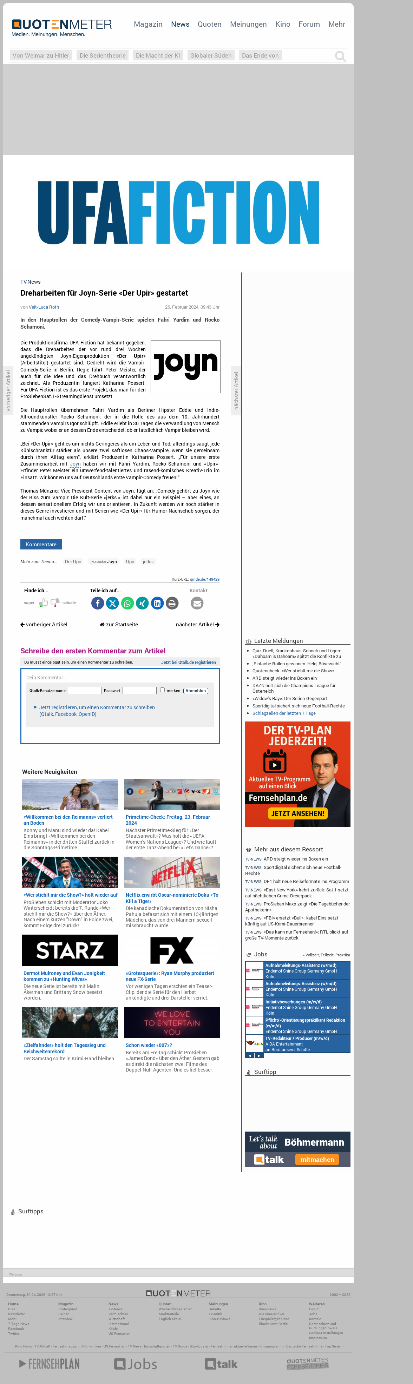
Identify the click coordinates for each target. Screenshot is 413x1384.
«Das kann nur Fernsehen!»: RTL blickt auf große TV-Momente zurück (296, 935)
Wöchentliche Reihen (175, 1309)
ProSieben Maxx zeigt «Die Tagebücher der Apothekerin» (297, 906)
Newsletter (16, 1314)
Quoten (210, 24)
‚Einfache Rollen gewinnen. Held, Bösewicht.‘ (297, 663)
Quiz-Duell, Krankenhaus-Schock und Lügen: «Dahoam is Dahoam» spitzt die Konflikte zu (297, 653)
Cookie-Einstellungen (326, 1333)
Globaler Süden (211, 55)
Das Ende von (260, 55)
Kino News (23, 1346)
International (119, 1324)
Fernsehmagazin (66, 1346)
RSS (11, 1309)
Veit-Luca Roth (44, 307)
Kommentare (41, 544)
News (180, 24)
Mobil (13, 1319)
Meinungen (248, 24)
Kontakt (315, 1319)
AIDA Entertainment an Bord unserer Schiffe (287, 1043)
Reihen (64, 1314)
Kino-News (267, 1309)
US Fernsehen (114, 1346)
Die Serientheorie (103, 55)
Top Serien (333, 1346)
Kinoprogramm (272, 1346)
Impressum (318, 1338)
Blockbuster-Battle (273, 1324)
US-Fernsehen (120, 1333)
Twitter (13, 1333)
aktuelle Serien (245, 1346)
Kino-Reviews (219, 1319)
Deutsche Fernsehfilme (304, 1346)
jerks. (148, 561)
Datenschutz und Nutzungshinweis (323, 1326)
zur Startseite (119, 624)
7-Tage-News (18, 1324)
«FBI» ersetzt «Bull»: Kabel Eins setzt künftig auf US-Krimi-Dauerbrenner (292, 921)
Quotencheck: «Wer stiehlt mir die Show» (293, 670)
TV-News (116, 1309)
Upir (130, 561)
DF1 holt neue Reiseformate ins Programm (297, 881)
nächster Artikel (197, 624)
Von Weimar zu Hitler (41, 55)
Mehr (336, 24)
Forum (309, 24)
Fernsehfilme (221, 1346)
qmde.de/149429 (204, 579)
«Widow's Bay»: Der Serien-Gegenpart (290, 698)
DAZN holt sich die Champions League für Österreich (294, 688)
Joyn (75, 464)
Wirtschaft (117, 1319)
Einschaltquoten (157, 1346)
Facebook (16, 1328)
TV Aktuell (42, 1346)
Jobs (313, 1314)
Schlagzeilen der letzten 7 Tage (284, 713)
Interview (65, 1319)
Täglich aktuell (171, 1319)
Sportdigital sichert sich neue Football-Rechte (299, 706)
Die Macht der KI (158, 55)
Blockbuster (199, 1346)
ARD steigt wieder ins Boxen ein (285, 678)
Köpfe (113, 1328)
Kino (282, 24)
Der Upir (73, 561)
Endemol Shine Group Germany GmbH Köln (291, 970)
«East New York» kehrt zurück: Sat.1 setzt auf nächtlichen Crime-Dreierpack (297, 892)
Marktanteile (169, 1314)
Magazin (148, 24)
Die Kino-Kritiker (271, 1314)
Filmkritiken (91, 1346)
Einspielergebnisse (274, 1319)
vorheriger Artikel (43, 624)
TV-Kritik (215, 1314)
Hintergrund (67, 1309)
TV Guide (180, 1346)
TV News (135, 1346)
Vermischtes (118, 1314)
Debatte (215, 1309)
